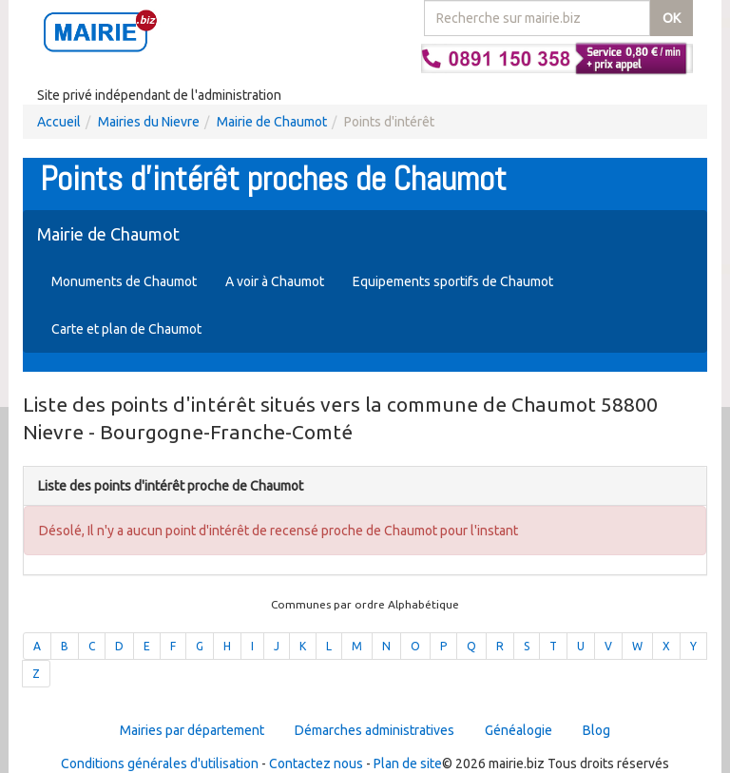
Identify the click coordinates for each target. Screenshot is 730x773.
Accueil (59, 121)
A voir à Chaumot (274, 281)
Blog (596, 730)
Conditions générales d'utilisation (160, 763)
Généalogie (518, 730)
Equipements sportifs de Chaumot (453, 281)
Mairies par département (192, 730)
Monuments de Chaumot (124, 281)
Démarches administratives (374, 730)
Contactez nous (316, 763)
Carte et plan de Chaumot (126, 329)
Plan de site (408, 763)
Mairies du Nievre (149, 121)
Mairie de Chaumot (272, 121)
